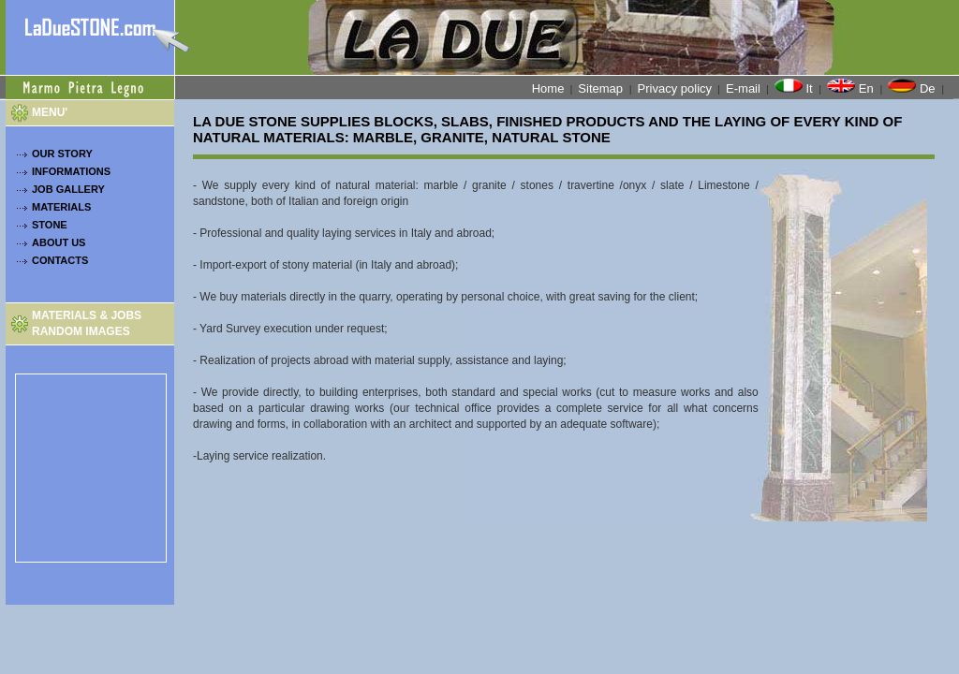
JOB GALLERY (68, 189)
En (852, 87)
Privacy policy (675, 88)
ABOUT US (58, 242)
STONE (49, 224)
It (795, 87)
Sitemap (602, 88)
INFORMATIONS (71, 171)
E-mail (743, 88)
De (913, 87)
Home (548, 88)
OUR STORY (62, 153)
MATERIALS (61, 206)
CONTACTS (60, 260)
